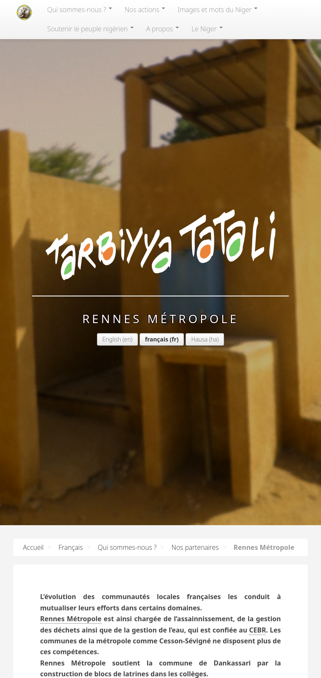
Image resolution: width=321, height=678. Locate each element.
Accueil (33, 547)
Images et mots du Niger (217, 9)
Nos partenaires (195, 547)
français (156, 339)
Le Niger (206, 28)
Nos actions (145, 9)
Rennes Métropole (71, 618)
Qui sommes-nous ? (127, 547)
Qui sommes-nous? (79, 9)
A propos (162, 28)
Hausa (199, 339)
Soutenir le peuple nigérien (90, 28)
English (111, 339)
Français (71, 547)
